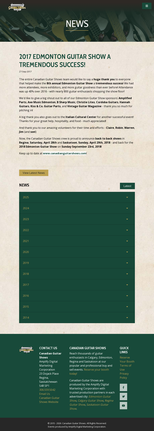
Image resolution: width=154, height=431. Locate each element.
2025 (26, 197)
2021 (26, 241)
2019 (26, 263)
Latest (127, 186)
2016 (26, 296)
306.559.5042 (47, 390)
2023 (26, 219)
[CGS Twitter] (123, 396)
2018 (26, 274)
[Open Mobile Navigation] (146, 6)
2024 (26, 208)
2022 (26, 230)
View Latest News (34, 173)
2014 (26, 317)
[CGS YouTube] (123, 405)
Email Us (44, 394)
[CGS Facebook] (123, 387)
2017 (26, 285)
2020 (26, 252)
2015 (26, 306)
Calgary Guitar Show (90, 400)
